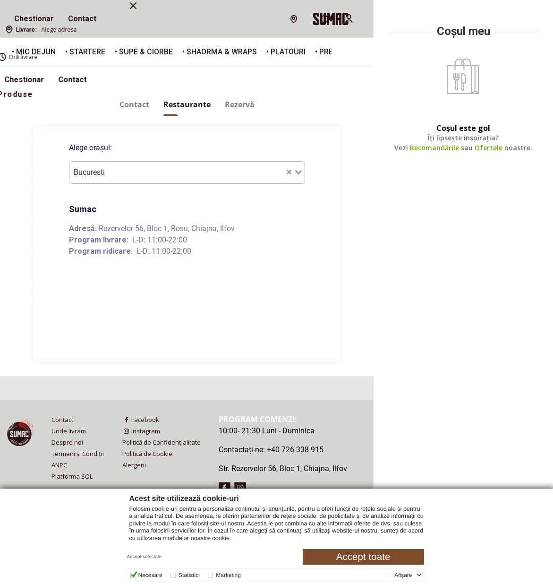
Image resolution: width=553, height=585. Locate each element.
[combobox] (187, 172)
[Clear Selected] (289, 171)
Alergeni (134, 465)
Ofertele (490, 147)
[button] (350, 52)
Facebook (141, 419)
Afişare (403, 575)
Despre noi (67, 442)
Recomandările (435, 147)
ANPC (59, 465)
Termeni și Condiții (77, 453)
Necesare (150, 575)
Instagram (141, 431)
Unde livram (68, 431)
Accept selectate (144, 556)
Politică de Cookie (147, 453)
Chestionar (34, 18)
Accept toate (363, 556)
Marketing (228, 575)
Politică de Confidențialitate (161, 442)
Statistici (189, 575)
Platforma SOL (72, 476)
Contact (82, 18)
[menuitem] (34, 19)
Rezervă (240, 105)
